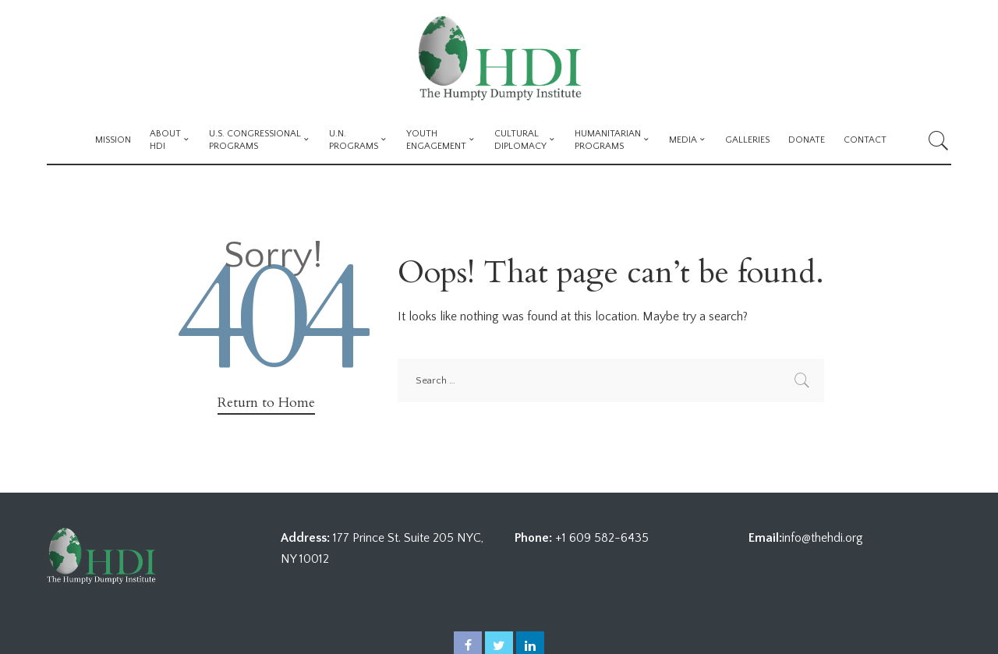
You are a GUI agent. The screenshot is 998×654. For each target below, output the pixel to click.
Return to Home (266, 403)
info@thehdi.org (822, 538)
